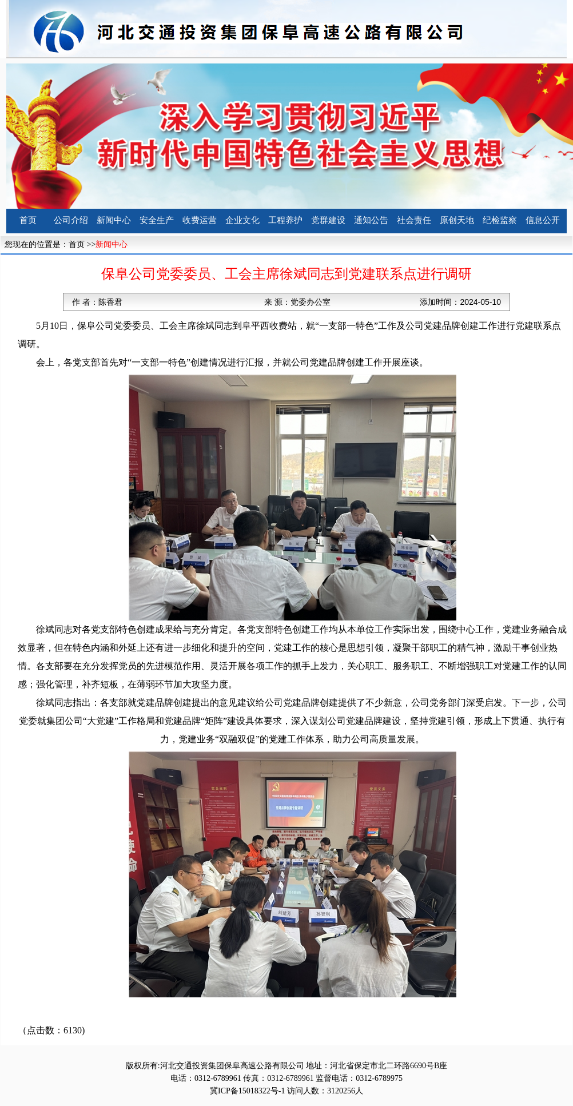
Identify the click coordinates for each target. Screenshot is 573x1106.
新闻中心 (114, 220)
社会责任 (414, 220)
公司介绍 (71, 220)
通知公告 (371, 220)
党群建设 (328, 220)
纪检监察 (500, 220)
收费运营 (199, 220)
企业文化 (242, 220)
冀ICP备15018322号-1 (247, 1091)
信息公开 (543, 220)
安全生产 (157, 220)
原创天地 (457, 220)
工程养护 (285, 220)
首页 (28, 220)
